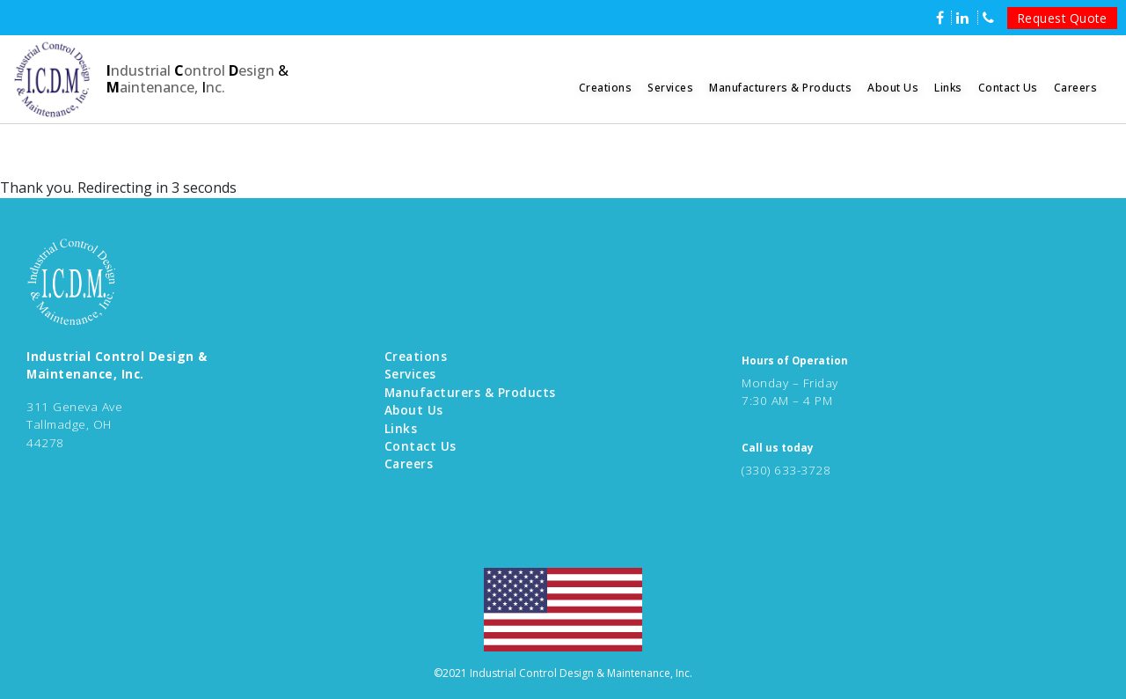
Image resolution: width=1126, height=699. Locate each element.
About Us (892, 87)
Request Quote (1063, 18)
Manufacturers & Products (780, 87)
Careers (1076, 87)
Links (948, 87)
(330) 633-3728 (786, 469)
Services (670, 87)
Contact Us (1008, 87)
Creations (605, 87)
